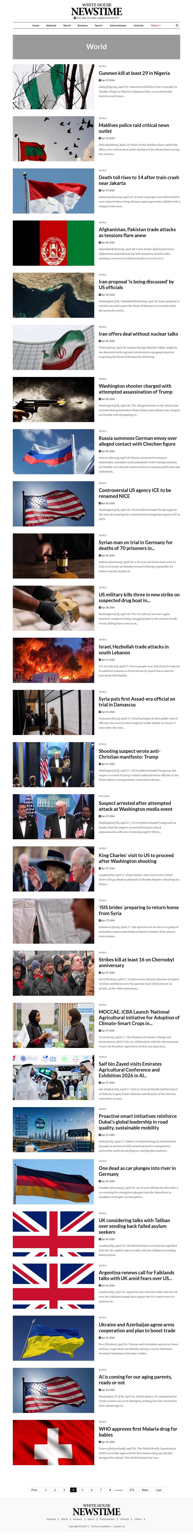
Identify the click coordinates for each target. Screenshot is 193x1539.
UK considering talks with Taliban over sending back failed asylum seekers (134, 1232)
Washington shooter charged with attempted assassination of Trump (135, 390)
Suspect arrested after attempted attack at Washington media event (135, 810)
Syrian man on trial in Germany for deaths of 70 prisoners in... (136, 547)
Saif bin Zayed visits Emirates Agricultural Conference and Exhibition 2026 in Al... (130, 1075)
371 (131, 1497)
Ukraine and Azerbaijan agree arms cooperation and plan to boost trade (137, 1334)
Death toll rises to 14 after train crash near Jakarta (139, 180)
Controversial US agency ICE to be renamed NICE (135, 495)
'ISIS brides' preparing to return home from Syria (139, 914)
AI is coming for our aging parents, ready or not (135, 1386)
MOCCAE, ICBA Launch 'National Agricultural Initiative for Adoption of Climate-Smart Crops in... (139, 1022)
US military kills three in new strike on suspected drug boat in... (139, 600)
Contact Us (119, 1533)
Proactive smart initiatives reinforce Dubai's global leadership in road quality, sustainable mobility (138, 1127)
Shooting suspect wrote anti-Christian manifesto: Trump (130, 757)
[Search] (179, 25)
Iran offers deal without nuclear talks (138, 335)
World (103, 66)
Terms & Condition (100, 1533)
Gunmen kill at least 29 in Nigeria (134, 73)
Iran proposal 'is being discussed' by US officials (136, 285)
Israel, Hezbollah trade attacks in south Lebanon (134, 652)
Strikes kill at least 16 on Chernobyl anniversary (136, 967)
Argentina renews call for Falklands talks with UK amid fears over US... (136, 1281)
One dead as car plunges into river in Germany (137, 1176)
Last (159, 1497)
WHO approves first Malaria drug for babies (138, 1439)
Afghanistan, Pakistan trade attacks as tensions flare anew (137, 233)
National (104, 800)
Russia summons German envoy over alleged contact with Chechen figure (138, 443)
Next (145, 1497)
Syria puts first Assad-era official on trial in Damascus (137, 705)
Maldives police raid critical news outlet (134, 128)
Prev (34, 1497)
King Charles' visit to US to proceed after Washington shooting (136, 862)
